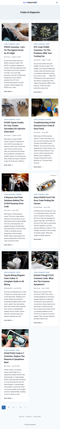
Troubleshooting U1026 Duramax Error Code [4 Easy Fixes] (44, 125)
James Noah (38, 207)
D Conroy (8, 57)
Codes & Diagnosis (9, 44)
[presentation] (15, 32)
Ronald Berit (9, 288)
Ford (47, 194)
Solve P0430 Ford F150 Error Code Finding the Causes (44, 200)
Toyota (18, 119)
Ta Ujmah (37, 60)
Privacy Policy (37, 416)
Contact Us (29, 416)
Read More (8, 91)
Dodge (18, 44)
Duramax (48, 119)
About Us (21, 416)
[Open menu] (57, 2)
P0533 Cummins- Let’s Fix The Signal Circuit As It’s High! (14, 50)
